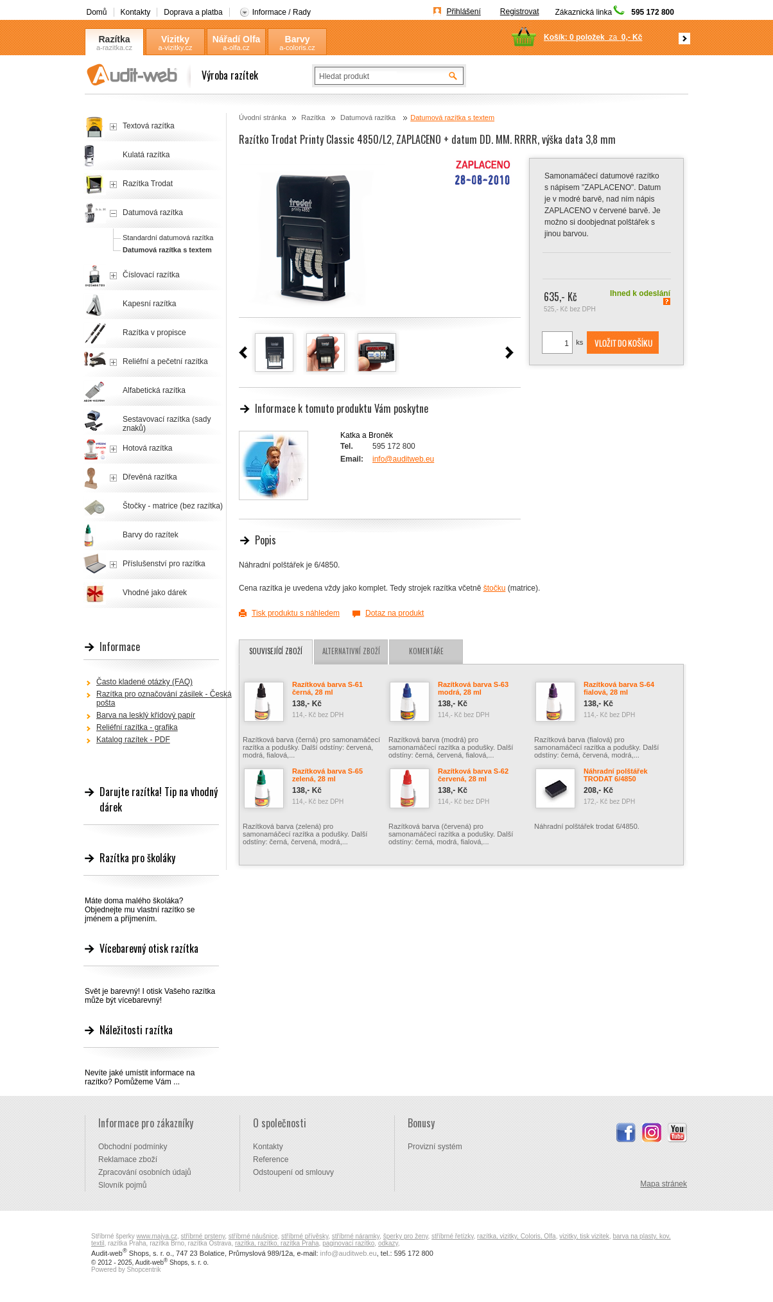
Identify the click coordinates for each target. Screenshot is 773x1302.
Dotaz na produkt (394, 613)
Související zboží (275, 651)
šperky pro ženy (405, 1236)
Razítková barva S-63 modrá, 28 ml (473, 688)
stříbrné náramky (355, 1236)
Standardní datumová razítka (168, 237)
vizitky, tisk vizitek (584, 1236)
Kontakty (136, 12)
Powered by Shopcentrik (126, 1269)
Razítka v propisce (154, 332)
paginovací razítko (348, 1243)
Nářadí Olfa (237, 39)
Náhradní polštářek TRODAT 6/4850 (616, 775)
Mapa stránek (663, 1183)
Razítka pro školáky (137, 857)
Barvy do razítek (150, 534)
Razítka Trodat (148, 183)
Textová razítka (149, 125)
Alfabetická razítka (154, 390)
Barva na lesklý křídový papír (145, 715)
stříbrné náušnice (253, 1236)
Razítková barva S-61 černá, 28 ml (327, 688)
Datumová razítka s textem (452, 117)
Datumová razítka (368, 117)
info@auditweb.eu (403, 459)
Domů (97, 12)
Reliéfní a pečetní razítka (165, 361)
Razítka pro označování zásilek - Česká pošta (164, 698)
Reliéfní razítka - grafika (137, 727)
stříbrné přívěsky (304, 1236)
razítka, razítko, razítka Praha (277, 1243)
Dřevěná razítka (150, 477)
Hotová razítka (147, 448)
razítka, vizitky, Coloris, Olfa (516, 1236)
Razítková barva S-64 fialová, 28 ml (619, 688)
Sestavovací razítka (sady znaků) (167, 424)
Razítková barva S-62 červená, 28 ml (473, 775)
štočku (494, 588)
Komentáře (426, 651)
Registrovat (519, 11)
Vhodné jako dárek (155, 592)
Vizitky (175, 39)
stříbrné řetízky (452, 1236)
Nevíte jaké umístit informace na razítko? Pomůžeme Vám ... (140, 1077)
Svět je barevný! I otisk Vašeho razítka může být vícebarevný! (150, 996)
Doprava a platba (193, 12)
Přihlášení (463, 11)
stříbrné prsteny (203, 1236)
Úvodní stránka (262, 117)
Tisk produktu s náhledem (296, 613)
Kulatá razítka (146, 154)
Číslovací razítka (151, 274)
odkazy (388, 1243)
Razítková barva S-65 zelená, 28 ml (327, 775)
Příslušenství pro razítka (164, 563)
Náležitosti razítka (136, 1029)
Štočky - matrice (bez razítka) (173, 505)
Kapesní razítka (149, 303)
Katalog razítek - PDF (133, 739)
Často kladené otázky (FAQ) (144, 681)
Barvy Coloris (297, 39)
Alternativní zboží (351, 651)
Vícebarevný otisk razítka (149, 948)
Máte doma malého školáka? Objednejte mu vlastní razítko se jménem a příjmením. (140, 909)
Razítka (114, 39)
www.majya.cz (157, 1236)
